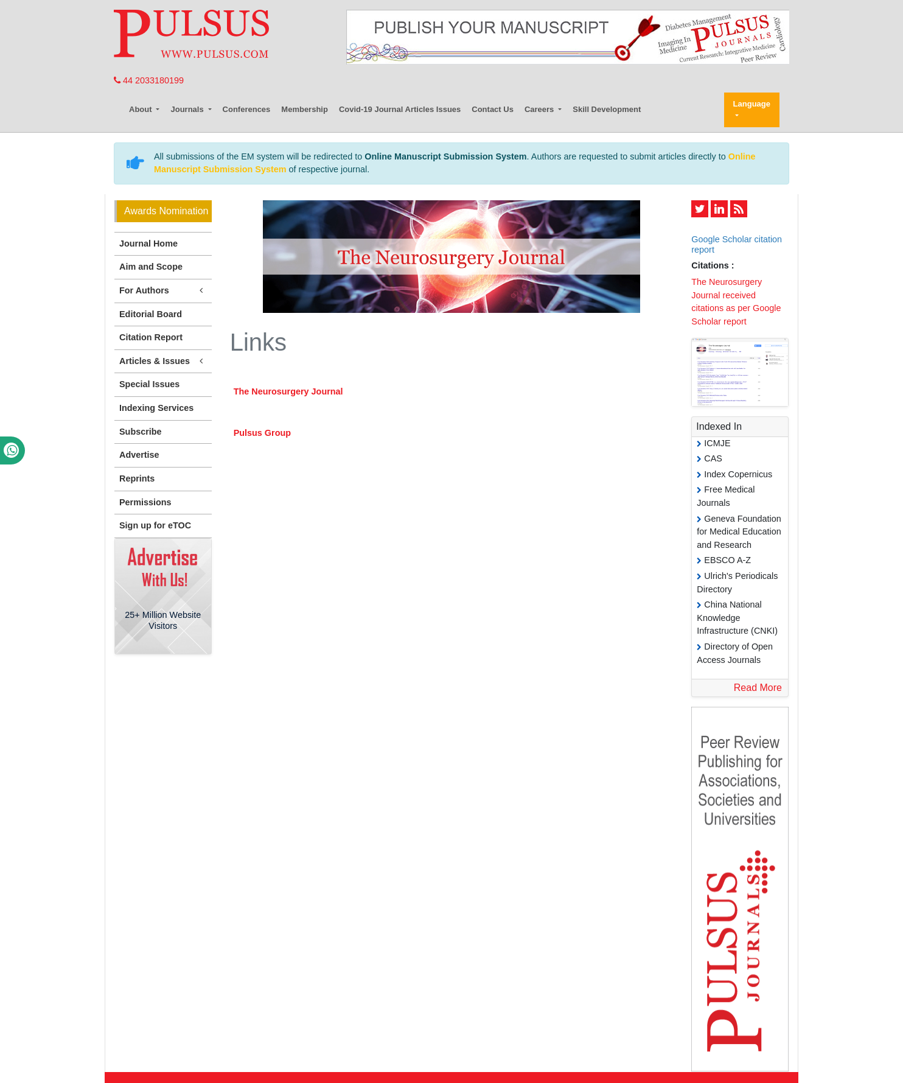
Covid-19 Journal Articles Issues (400, 109)
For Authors (163, 290)
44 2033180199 (149, 80)
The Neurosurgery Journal (288, 391)
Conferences (247, 109)
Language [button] (751, 103)
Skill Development (607, 109)
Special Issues (149, 384)
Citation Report (151, 337)
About (141, 109)
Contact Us (493, 109)
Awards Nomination (166, 211)
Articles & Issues (163, 361)
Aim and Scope (151, 267)
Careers (540, 109)
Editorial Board (150, 314)
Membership (304, 109)
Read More (758, 687)
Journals (188, 109)
